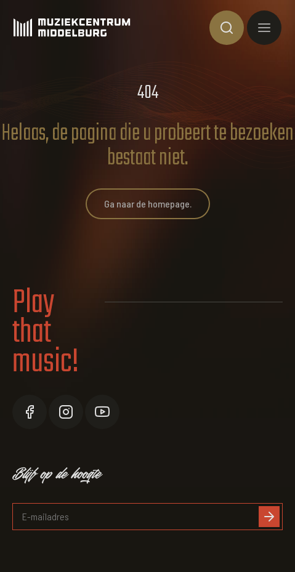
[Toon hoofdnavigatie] (264, 27)
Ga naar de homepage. (148, 203)
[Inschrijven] (269, 516)
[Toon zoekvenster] (226, 27)
